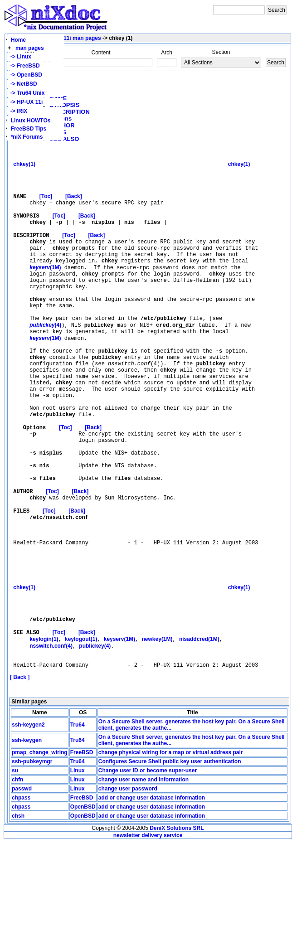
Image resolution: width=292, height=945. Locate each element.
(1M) (45, 289)
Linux (77, 873)
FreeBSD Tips (28, 129)
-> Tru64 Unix (25, 93)
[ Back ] (19, 779)
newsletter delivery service (148, 938)
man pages (29, 48)
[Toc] (45, 205)
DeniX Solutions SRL (177, 930)
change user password (127, 891)
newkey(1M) (157, 736)
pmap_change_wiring (40, 855)
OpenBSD (83, 909)
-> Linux (19, 56)
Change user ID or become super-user (147, 873)
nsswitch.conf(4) (51, 744)
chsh (18, 918)
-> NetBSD (22, 84)
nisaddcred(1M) (199, 736)
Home (18, 40)
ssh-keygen (27, 842)
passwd (22, 891)
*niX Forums (27, 137)
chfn (17, 882)
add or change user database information (151, 900)
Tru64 (77, 827)
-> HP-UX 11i (25, 102)
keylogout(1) (81, 736)
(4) (45, 359)
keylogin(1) (43, 736)
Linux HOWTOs (31, 120)
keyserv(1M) (119, 736)
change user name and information (143, 882)
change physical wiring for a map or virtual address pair (170, 855)
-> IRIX (17, 111)
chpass (21, 900)
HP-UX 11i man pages (73, 38)
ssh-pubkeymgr (32, 864)
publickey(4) (95, 744)
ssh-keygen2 (28, 827)
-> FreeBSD (23, 66)
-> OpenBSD (24, 75)
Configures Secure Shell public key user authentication (169, 864)
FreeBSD (81, 855)
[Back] (73, 205)
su (15, 873)
